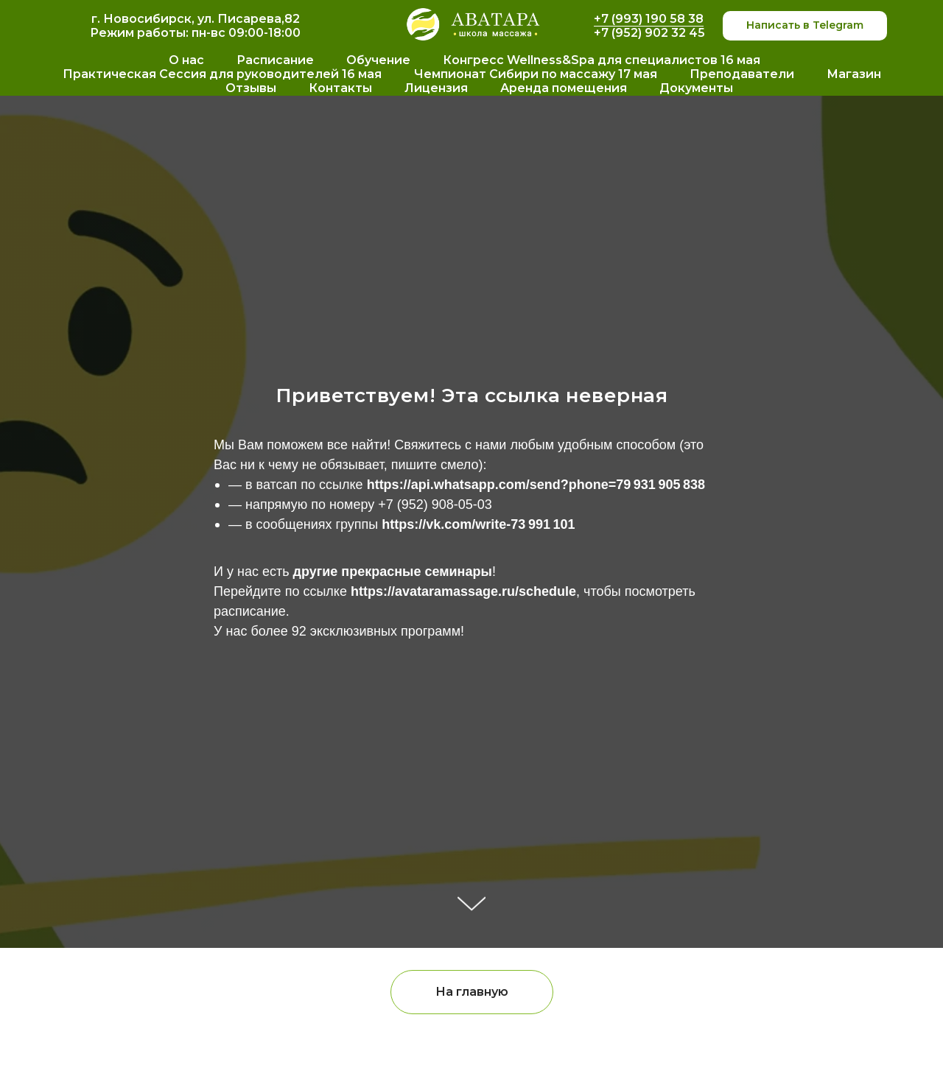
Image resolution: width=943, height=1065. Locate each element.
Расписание (275, 60)
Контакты (340, 88)
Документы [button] (696, 88)
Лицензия (436, 88)
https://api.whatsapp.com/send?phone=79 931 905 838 (536, 484)
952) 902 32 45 (660, 33)
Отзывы (250, 88)
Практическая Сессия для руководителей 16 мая (222, 74)
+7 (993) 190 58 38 (649, 19)
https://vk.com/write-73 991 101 (478, 524)
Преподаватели (742, 74)
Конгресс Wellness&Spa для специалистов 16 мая (601, 60)
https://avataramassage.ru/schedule (463, 591)
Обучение (378, 60)
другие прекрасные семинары (392, 571)
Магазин (854, 74)
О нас (186, 60)
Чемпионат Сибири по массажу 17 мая (535, 74)
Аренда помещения (563, 88)
